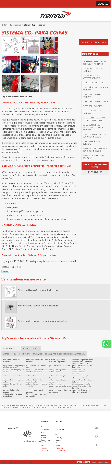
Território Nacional (10, 348)
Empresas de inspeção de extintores (93, 156)
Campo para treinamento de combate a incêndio (94, 62)
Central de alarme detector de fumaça (92, 76)
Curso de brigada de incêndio (92, 95)
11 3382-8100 (27, 433)
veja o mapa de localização (45, 448)
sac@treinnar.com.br (34, 441)
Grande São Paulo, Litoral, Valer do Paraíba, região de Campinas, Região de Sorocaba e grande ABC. (44, 354)
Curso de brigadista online (95, 101)
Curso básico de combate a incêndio (95, 88)
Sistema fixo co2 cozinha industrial (38, 290)
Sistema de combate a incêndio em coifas (42, 321)
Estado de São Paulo (31, 348)
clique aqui (38, 261)
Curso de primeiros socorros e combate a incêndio (93, 127)
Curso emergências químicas (91, 142)
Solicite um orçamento (93, 42)
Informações (90, 53)
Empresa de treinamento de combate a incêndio (95, 149)
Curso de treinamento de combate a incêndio (94, 135)
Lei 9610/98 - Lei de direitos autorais (58, 407)
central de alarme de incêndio (92, 69)
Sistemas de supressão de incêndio (38, 305)
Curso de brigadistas (92, 106)
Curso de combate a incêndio (92, 112)
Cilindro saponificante (93, 83)
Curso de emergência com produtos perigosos (94, 119)
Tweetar (5, 271)
